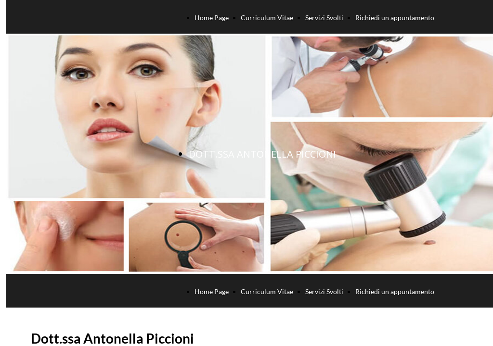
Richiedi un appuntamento (394, 17)
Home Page (212, 17)
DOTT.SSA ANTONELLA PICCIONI (262, 154)
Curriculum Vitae (267, 17)
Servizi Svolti (324, 17)
